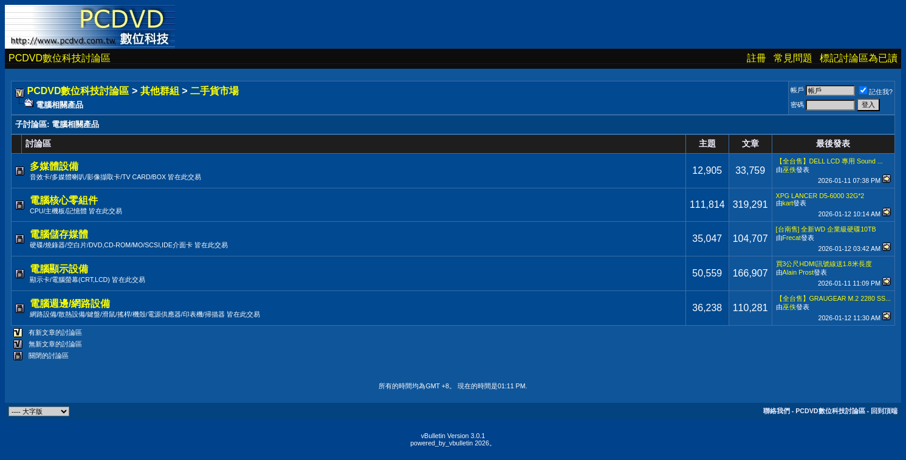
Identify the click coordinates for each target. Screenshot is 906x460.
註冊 (756, 58)
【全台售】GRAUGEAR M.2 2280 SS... (833, 298)
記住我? (876, 91)
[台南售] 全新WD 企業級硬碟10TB (826, 229)
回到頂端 (884, 410)
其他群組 (159, 91)
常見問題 (793, 58)
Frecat (792, 237)
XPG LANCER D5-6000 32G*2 (820, 195)
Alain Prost (798, 272)
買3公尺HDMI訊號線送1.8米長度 (824, 263)
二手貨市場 (214, 91)
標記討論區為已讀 (858, 58)
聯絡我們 (776, 410)
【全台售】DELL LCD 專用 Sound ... (829, 161)
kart (788, 203)
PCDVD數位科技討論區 (60, 58)
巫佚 (789, 169)
